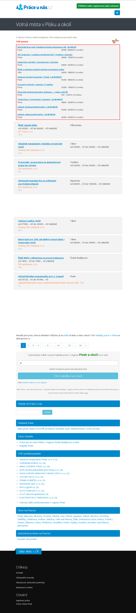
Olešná (55, 516)
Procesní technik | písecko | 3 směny (35, 84)
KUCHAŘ (39, 428)
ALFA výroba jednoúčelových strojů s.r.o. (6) (41, 469)
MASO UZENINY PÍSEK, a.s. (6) (34, 466)
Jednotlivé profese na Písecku (34, 533)
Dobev (20, 522)
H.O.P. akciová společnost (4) (33, 494)
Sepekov (77, 516)
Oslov (38, 522)
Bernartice (22, 525)
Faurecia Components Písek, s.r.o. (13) (38, 459)
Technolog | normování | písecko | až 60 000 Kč (40, 99)
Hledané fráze (25, 423)
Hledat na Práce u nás (30, 403)
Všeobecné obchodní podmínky (30, 582)
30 (80, 345)
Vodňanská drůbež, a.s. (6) (32, 462)
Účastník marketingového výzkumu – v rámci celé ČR (42, 92)
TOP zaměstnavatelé (29, 453)
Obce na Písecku (27, 510)
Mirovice (38, 516)
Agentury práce (23, 600)
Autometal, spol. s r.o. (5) (31, 483)
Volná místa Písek (24, 604)
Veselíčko (57, 522)
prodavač (49, 428)
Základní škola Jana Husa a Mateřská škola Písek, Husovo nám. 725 (51, 282)
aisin (67, 428)
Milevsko (28, 516)
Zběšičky (21, 519)
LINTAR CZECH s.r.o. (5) (31, 476)
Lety (62, 516)
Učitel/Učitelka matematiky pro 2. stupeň (41, 276)
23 (69, 345)
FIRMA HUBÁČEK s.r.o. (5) (32, 480)
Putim (66, 522)
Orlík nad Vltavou (63, 519)
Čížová (69, 516)
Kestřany (104, 516)
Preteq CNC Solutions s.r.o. (31, 150)
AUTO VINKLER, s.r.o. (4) (31, 490)
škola (31, 428)
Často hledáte (25, 436)
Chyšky (73, 522)
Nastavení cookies (24, 587)
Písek (20, 516)
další (66, 335)
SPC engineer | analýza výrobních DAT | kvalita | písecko (44, 54)
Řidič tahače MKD (27, 125)
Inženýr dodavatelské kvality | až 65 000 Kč (37, 107)
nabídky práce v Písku (106, 335)
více (86, 393)
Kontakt (19, 572)
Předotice (47, 522)
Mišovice (29, 522)
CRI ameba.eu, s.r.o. (28, 168)
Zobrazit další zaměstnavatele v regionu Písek (42, 502)
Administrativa (78, 428)
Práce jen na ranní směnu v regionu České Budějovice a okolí (49, 442)
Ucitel (89, 428)
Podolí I (108, 519)
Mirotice (94, 516)
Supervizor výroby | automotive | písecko (37, 62)
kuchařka (60, 428)
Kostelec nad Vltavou (98, 522)
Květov (41, 519)
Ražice (100, 519)
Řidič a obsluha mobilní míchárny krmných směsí (40, 69)
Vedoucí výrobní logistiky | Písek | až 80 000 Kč (39, 77)
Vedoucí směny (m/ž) (29, 220)
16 (58, 345)
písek (25, 428)
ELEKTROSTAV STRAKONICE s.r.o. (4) (38, 497)
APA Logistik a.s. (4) (29, 487)
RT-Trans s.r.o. (25, 131)
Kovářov (82, 522)
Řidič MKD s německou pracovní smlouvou (41, 257)
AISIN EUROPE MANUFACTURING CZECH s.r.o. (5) (44, 473)
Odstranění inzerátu (25, 577)
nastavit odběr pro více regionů (34, 382)
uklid (19, 428)
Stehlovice (32, 519)
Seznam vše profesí (27, 539)
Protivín (47, 516)
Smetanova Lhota (87, 519)
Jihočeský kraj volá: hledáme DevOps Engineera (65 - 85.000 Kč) (46, 47)
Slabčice (50, 519)
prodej (96, 428)
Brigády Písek (26, 445)
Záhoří (86, 516)
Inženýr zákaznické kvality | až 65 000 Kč (36, 114)
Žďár (75, 519)
